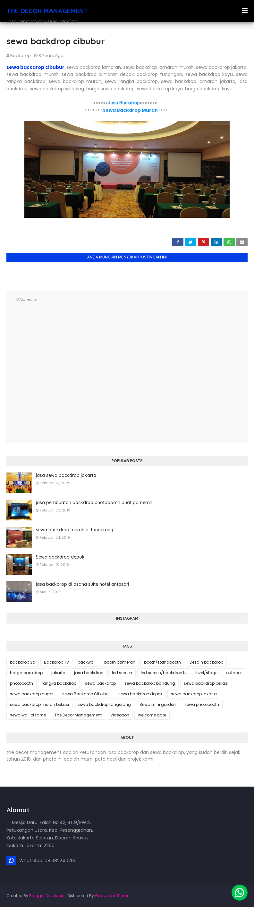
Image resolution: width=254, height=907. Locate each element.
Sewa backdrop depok (60, 557)
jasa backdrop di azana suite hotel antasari (82, 584)
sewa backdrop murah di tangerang (74, 530)
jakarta (58, 672)
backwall (87, 662)
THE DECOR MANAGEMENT (47, 11)
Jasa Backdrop (124, 103)
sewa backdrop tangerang (104, 704)
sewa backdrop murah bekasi (39, 704)
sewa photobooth (201, 704)
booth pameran (119, 662)
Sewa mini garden (158, 704)
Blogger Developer (46, 895)
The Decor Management (78, 715)
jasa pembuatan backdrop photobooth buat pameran (94, 502)
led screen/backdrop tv (164, 672)
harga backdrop (26, 672)
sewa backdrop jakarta (194, 694)
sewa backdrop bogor (32, 694)
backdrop (20, 56)
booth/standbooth (162, 662)
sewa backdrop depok (140, 694)
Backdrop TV (56, 662)
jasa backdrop (88, 672)
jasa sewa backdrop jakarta (66, 475)
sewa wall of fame (28, 715)
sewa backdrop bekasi (206, 683)
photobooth (21, 683)
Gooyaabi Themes (113, 895)
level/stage (206, 672)
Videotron (119, 715)
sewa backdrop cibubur (35, 67)
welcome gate (152, 715)
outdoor (234, 672)
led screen (122, 672)
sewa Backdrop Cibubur (86, 694)
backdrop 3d (22, 662)
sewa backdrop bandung (149, 683)
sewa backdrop (100, 683)
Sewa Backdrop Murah (130, 110)
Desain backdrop (206, 662)
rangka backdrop (59, 683)
